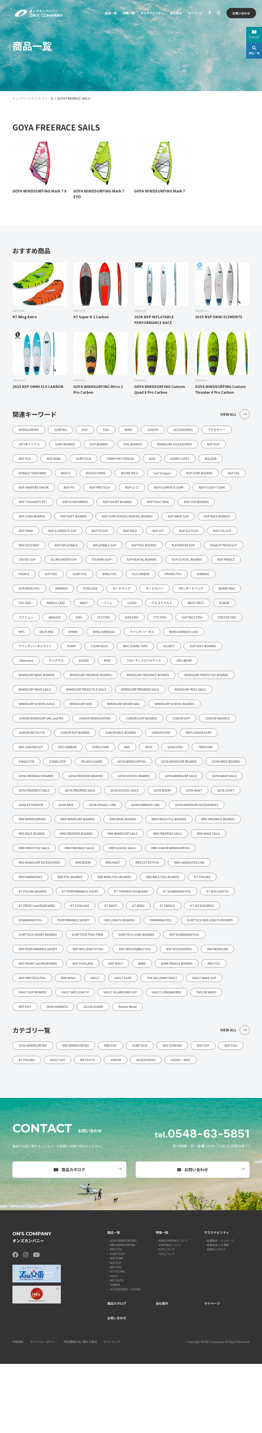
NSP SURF (116, 1327)
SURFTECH (117, 1323)
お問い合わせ (240, 13)
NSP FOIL (116, 1336)
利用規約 (18, 1411)
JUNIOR (115, 1354)
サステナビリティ (149, 13)
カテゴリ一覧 (44, 98)
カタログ (254, 34)
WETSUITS (116, 1349)
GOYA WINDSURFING (123, 1309)
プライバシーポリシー (43, 1411)
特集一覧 (124, 13)
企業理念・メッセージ (220, 1309)
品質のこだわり (216, 1318)
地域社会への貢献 (218, 1314)
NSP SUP (115, 1332)
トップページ (21, 98)
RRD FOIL (116, 1318)
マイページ (194, 13)
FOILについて (166, 1323)
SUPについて (166, 1318)
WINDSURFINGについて (173, 1309)
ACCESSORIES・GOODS (125, 1358)
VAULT (114, 1345)
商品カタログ (69, 1238)
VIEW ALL (235, 415)
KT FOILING (117, 1340)
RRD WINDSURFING (122, 1314)
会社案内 (174, 13)
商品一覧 (106, 13)
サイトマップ (111, 1411)
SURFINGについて (169, 1314)
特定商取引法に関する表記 (80, 1411)
